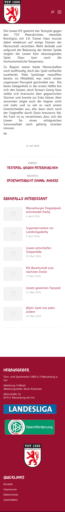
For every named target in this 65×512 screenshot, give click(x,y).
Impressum (10, 489)
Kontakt (8, 484)
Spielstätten (10, 499)
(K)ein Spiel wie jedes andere (40, 310)
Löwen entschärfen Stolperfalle (38, 250)
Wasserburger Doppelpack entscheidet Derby (43, 210)
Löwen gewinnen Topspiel (43, 288)
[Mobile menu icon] (59, 12)
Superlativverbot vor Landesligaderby (40, 230)
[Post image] (13, 214)
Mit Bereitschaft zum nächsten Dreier (40, 270)
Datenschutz (10, 494)
